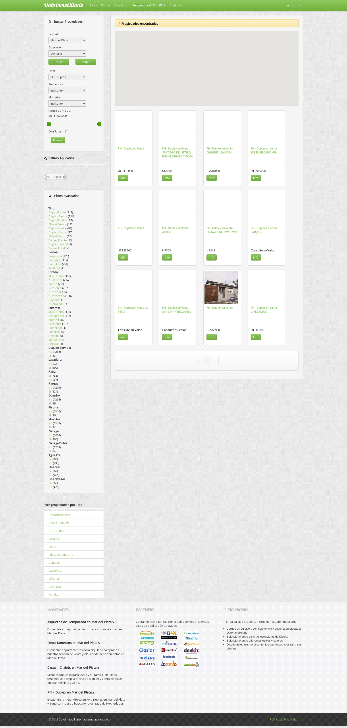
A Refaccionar (57, 296)
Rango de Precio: (59, 111)
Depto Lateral (57, 228)
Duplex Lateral (58, 244)
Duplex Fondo (57, 232)
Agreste (53, 336)
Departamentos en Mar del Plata (72, 642)
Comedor (54, 260)
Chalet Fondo (57, 236)
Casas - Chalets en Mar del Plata (71, 667)
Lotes (52, 547)
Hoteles (54, 594)
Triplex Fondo (57, 248)
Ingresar (294, 5)
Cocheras (55, 586)
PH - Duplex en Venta (131, 148)
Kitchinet (54, 268)
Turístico (54, 332)
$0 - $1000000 (57, 116)
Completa (54, 264)
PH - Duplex (56, 531)
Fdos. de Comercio (61, 555)
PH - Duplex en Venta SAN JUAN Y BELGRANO (176, 310)
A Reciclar (54, 292)
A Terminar (55, 304)
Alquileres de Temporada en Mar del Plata (79, 622)
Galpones (55, 571)
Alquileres (121, 5)
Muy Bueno (56, 276)
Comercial (55, 328)
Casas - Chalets (59, 523)
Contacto (176, 5)
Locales (54, 539)
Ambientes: (56, 84)
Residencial (56, 316)
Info (123, 178)
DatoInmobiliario (63, 5)
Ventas (105, 5)
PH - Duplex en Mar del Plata (69, 692)
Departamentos (59, 515)
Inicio (93, 5)
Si (49, 356)
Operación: (55, 47)
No (50, 352)
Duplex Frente (57, 216)
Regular (53, 300)
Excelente (55, 288)
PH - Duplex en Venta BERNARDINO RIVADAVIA (221, 230)
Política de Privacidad (284, 719)
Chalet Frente (57, 224)
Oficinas (54, 578)
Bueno (52, 284)
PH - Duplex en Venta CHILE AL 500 (264, 310)
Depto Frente (57, 212)
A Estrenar (55, 280)
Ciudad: (53, 34)
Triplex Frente (57, 240)
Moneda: (54, 97)
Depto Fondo (57, 220)
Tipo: (51, 71)
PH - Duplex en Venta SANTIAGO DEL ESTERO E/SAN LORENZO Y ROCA (177, 152)
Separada (55, 256)
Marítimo (54, 340)
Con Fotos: (58, 131)
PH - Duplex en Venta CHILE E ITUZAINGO (219, 150)
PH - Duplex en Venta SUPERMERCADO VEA (264, 150)
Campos (54, 563)
